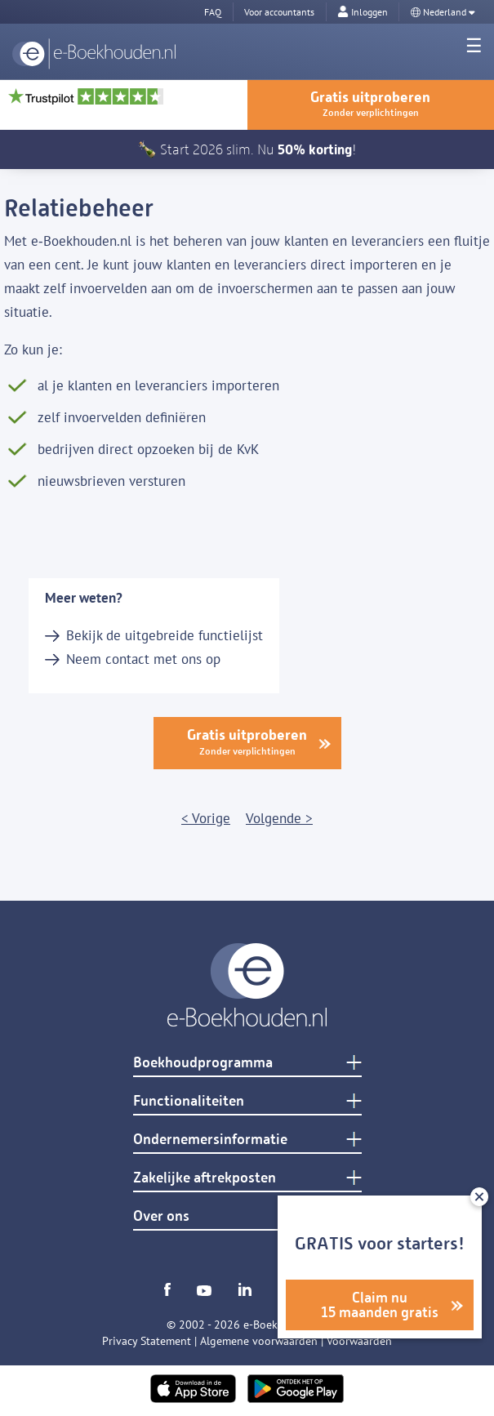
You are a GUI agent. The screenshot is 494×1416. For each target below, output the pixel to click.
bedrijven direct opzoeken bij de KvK (148, 449)
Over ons (161, 1216)
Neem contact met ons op (143, 659)
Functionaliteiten (188, 1101)
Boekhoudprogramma (203, 1062)
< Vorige (205, 818)
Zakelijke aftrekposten (204, 1177)
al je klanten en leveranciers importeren (158, 385)
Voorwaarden (359, 1341)
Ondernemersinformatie (210, 1139)
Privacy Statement (146, 1341)
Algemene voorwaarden (259, 1341)
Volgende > (279, 818)
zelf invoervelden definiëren (122, 417)
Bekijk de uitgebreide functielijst (164, 635)
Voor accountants (279, 12)
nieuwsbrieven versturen (111, 481)
